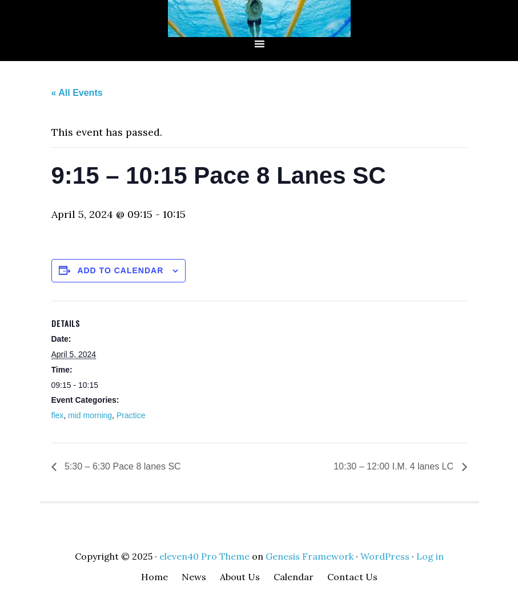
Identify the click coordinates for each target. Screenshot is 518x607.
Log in (430, 556)
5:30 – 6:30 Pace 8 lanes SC (121, 466)
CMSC (259, 18)
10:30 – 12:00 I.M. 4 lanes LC (395, 466)
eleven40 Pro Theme (204, 556)
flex (57, 415)
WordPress (384, 556)
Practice (131, 415)
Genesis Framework (310, 556)
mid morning (90, 415)
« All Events (77, 93)
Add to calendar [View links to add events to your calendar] (120, 270)
